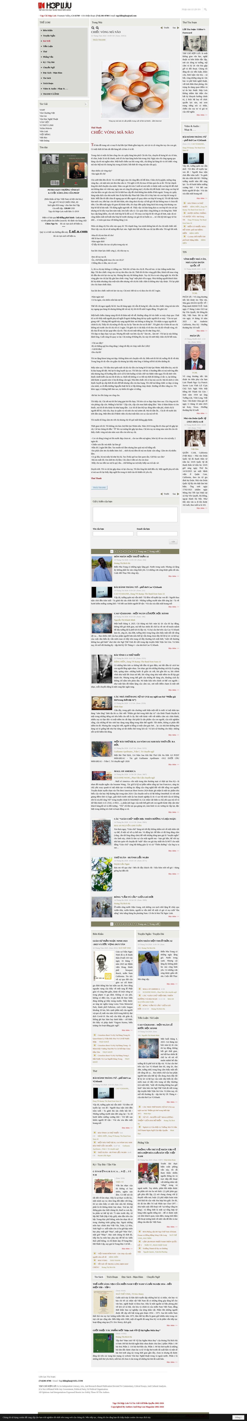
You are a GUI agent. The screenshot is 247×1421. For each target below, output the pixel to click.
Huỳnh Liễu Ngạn (122, 864)
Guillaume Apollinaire (123, 751)
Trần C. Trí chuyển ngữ (144, 751)
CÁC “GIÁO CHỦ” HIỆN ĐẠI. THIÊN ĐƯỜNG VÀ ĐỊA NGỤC (145, 819)
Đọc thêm (172, 576)
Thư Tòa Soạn (190, 22)
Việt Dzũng (44, 140)
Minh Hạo (118, 706)
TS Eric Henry (138, 1294)
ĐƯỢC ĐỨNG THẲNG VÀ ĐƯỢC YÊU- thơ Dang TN (194, 216)
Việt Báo (43, 137)
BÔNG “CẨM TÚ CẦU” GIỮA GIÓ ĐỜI (133, 897)
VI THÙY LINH (46, 125)
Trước (166, 27)
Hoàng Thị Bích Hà (122, 563)
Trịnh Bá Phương (161, 1252)
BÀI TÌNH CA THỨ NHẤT (127, 655)
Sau (174, 27)
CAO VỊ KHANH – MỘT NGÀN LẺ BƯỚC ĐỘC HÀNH (141, 613)
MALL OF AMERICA (125, 771)
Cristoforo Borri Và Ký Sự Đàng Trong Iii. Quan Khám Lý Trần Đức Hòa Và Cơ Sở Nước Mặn (111, 1038)
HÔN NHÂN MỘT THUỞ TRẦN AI (131, 556)
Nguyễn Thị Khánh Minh (124, 620)
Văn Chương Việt (47, 113)
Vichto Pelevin (46, 128)
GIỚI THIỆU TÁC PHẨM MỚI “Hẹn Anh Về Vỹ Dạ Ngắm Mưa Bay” (126, 1330)
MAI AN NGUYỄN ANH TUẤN (128, 825)
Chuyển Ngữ (153, 1277)
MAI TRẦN (147, 1238)
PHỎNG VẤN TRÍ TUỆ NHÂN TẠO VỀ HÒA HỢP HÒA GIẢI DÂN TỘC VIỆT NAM (157, 1152)
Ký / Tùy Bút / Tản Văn (104, 1164)
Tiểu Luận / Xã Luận (148, 1018)
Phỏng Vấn (143, 1142)
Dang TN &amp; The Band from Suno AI (147, 594)
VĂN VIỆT (44, 122)
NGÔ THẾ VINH (125, 948)
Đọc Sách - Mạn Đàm (132, 1277)
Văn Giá (43, 116)
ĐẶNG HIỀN (119, 662)
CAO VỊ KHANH (121, 594)
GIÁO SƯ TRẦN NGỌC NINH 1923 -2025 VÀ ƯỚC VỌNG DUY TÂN (110, 943)
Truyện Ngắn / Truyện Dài (151, 934)
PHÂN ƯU (195, 335)
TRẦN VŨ (148, 1245)
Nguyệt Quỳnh (148, 1252)
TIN (185, 252)
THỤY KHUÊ (104, 1042)
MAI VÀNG (102, 1260)
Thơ (95, 1071)
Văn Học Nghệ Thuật (49, 119)
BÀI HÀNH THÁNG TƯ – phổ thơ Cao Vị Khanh (138, 587)
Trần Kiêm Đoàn (169, 1160)
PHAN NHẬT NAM (160, 1245)
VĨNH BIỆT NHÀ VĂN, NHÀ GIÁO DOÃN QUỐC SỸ (195, 262)
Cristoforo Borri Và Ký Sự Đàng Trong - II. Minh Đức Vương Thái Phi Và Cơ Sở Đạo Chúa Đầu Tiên (112, 1048)
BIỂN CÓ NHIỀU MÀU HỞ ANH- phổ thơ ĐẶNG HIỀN (194, 229)
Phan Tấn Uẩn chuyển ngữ (143, 778)
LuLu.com (80, 217)
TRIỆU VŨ (120, 1182)
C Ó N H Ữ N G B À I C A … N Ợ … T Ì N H (112, 1173)
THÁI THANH (99, 40)
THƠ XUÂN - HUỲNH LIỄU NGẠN (131, 857)
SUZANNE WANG (122, 778)
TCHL (194, 293)
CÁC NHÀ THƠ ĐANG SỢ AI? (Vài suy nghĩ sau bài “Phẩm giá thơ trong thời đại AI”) (156, 1110)
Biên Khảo (98, 934)
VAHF (42, 110)
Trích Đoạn (112, 1277)
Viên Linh (44, 131)
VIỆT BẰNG (45, 134)
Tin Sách (99, 1277)
